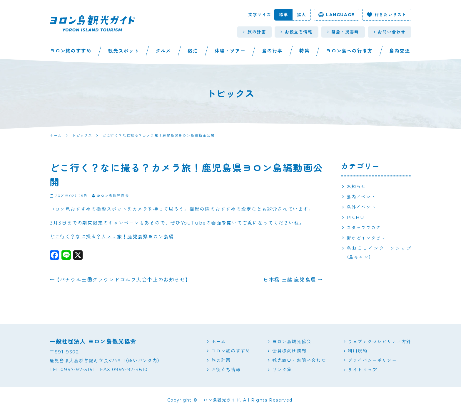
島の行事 (272, 51)
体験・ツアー (230, 51)
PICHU (356, 217)
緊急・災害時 (343, 32)
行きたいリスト (387, 14)
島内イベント (361, 197)
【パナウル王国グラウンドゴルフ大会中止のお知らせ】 (119, 280)
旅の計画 (254, 32)
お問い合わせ (389, 32)
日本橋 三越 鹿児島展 (293, 280)
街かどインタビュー (368, 238)
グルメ (163, 51)
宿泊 (193, 51)
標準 (283, 14)
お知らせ (356, 186)
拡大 (301, 14)
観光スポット (123, 51)
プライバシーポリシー (372, 360)
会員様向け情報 (289, 351)
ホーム (218, 341)
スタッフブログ (364, 227)
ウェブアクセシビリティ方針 (379, 341)
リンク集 (282, 369)
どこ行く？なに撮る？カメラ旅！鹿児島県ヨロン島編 (112, 237)
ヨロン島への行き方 (349, 51)
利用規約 (357, 351)
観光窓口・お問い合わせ (299, 360)
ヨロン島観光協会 (291, 341)
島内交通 (399, 51)
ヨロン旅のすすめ (71, 51)
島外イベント (361, 207)
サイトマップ (362, 369)
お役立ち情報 (296, 32)
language (336, 14)
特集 (304, 51)
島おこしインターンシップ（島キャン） (379, 252)
